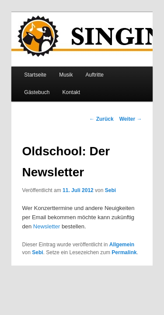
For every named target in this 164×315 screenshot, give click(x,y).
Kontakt (23, 80)
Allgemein (112, 232)
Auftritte (85, 63)
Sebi (100, 178)
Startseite (25, 63)
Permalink (90, 240)
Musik (56, 63)
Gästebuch (119, 63)
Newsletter (125, 205)
